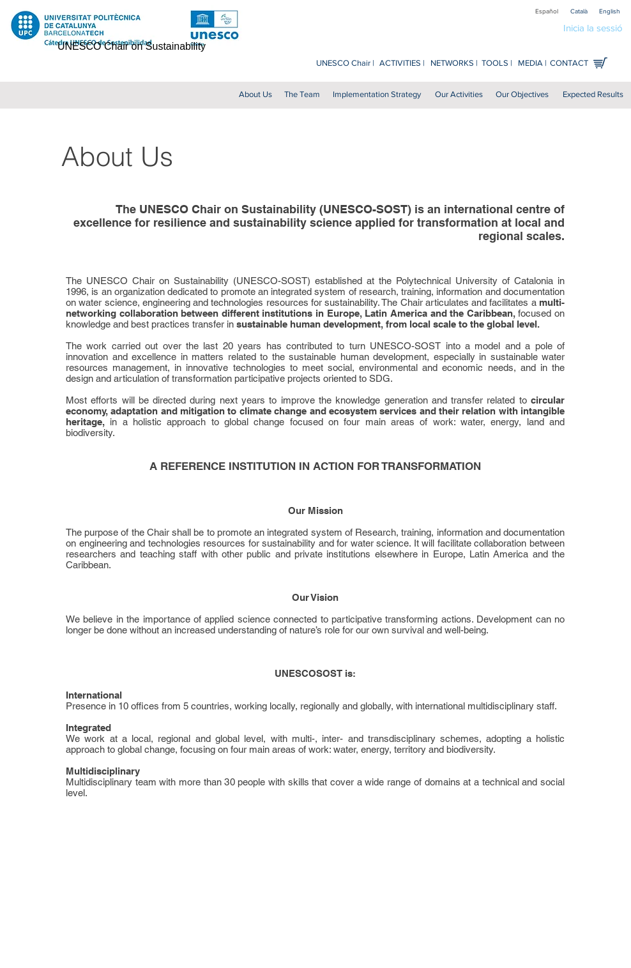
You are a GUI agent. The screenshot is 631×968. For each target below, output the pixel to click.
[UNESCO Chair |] (345, 64)
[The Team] (302, 95)
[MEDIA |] (532, 64)
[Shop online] (600, 63)
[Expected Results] (593, 95)
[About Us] (255, 95)
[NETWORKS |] (454, 64)
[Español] (547, 11)
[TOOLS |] (497, 64)
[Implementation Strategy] (376, 95)
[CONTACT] (568, 64)
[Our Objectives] (522, 95)
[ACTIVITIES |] (402, 64)
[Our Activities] (458, 95)
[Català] (578, 11)
